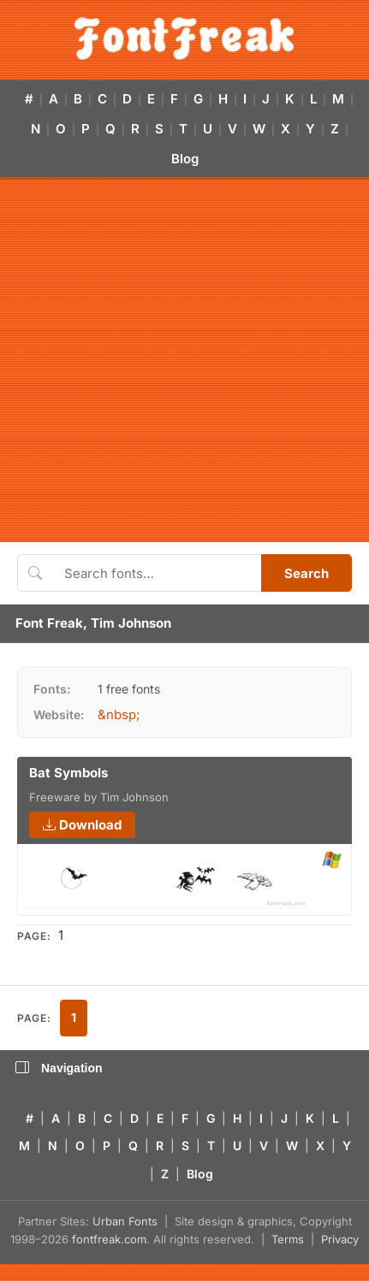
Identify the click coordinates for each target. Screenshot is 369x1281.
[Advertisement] (173, 361)
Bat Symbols (68, 772)
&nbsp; (119, 714)
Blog (185, 159)
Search (306, 573)
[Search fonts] (156, 573)
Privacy (340, 1239)
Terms (287, 1239)
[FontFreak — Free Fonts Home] (184, 38)
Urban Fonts (125, 1221)
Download (82, 825)
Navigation (59, 1068)
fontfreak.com (109, 1239)
